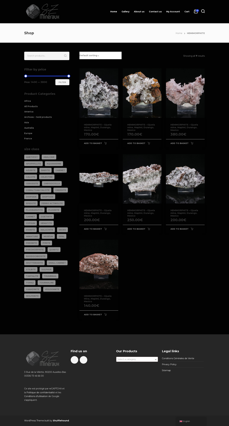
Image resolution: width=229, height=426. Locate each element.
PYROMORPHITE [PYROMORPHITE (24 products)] (35, 249)
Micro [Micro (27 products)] (62, 230)
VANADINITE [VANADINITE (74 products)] (32, 289)
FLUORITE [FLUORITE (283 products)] (53, 210)
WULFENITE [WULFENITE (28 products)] (32, 296)
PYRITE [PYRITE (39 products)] (46, 243)
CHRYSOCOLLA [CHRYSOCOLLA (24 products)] (52, 183)
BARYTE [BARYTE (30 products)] (45, 170)
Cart (186, 11)
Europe (28, 133)
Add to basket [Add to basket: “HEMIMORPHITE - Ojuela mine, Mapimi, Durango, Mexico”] (93, 143)
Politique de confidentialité (40, 392)
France (28, 138)
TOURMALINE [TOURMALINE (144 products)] (46, 282)
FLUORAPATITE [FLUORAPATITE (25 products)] (34, 210)
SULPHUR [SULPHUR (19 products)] (46, 269)
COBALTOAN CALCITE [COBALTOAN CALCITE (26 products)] (38, 190)
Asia (26, 122)
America (28, 111)
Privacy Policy (169, 364)
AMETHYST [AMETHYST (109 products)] (32, 157)
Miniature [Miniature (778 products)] (32, 236)
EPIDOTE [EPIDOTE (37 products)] (31, 203)
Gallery (125, 11)
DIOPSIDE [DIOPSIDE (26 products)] (31, 196)
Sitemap (166, 370)
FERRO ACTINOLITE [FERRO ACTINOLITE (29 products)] (52, 203)
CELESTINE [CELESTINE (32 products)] (47, 177)
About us (139, 11)
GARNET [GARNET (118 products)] (30, 216)
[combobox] (137, 359)
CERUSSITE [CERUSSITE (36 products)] (32, 183)
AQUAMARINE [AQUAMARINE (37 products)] (54, 163)
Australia (29, 128)
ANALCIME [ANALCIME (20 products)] (48, 157)
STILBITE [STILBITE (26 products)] (31, 269)
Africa (27, 101)
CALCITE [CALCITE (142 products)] (30, 177)
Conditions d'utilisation (36, 396)
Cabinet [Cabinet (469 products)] (60, 170)
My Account (173, 11)
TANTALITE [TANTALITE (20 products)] (32, 276)
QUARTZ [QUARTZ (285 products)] (54, 249)
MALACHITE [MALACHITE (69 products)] (47, 230)
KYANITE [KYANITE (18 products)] (30, 230)
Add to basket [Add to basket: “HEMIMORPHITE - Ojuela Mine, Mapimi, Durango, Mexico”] (93, 314)
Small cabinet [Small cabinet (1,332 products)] (57, 263)
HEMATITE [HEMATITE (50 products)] (46, 223)
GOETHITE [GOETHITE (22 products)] (46, 216)
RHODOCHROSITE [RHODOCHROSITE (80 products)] (35, 256)
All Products (31, 106)
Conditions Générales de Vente (178, 358)
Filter (62, 82)
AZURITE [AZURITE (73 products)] (31, 170)
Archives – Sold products (38, 117)
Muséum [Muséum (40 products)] (48, 236)
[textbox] (137, 359)
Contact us (155, 11)
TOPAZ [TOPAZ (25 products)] (30, 282)
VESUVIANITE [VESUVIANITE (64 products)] (52, 289)
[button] (100, 55)
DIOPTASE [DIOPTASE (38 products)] (47, 196)
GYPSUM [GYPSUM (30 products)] (30, 223)
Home (113, 11)
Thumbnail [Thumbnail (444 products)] (50, 276)
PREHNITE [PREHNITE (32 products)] (31, 243)
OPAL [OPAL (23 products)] (62, 236)
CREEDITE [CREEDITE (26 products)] (60, 190)
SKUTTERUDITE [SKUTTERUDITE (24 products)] (34, 263)
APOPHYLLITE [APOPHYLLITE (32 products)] (33, 163)
